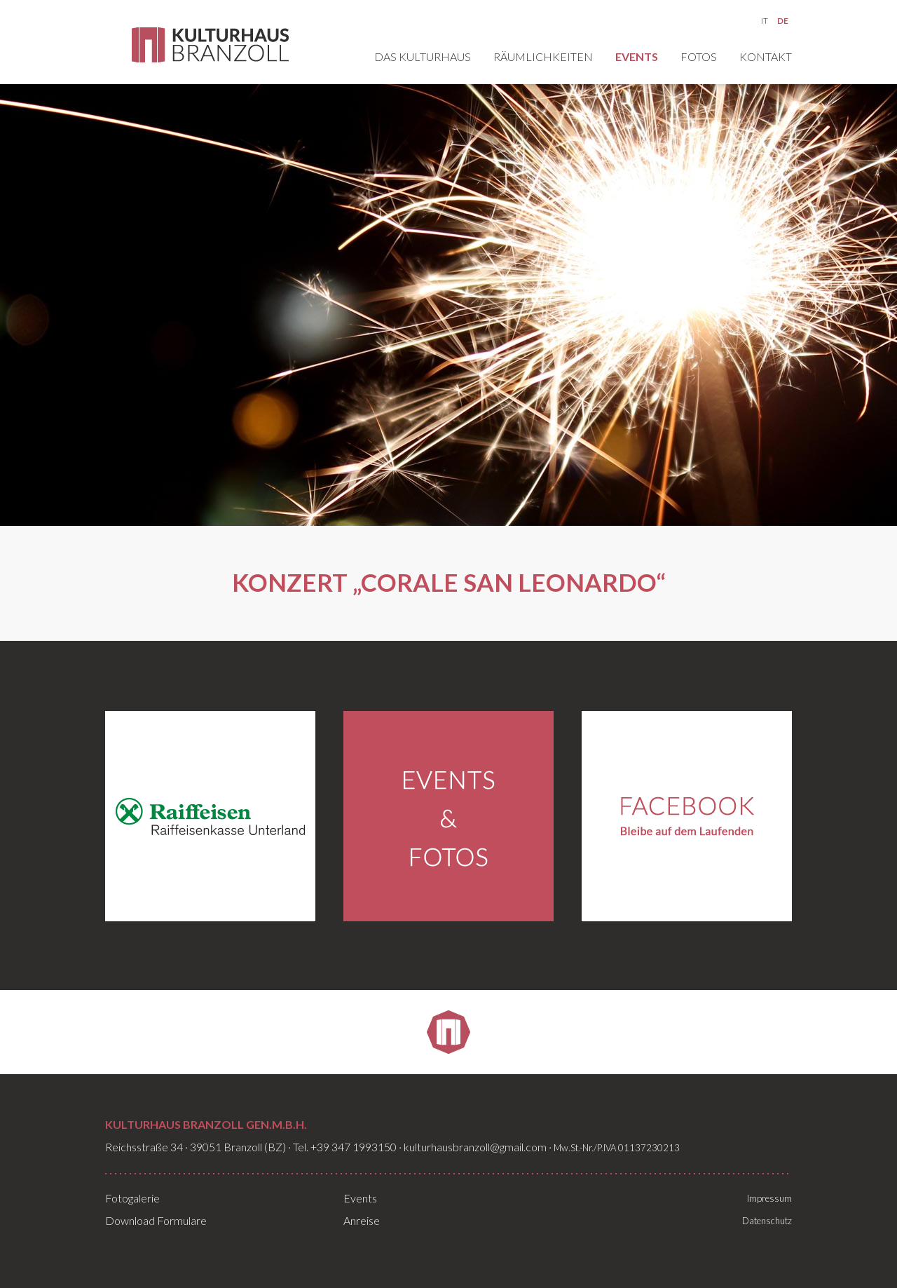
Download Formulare (156, 1220)
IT (764, 20)
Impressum (769, 1198)
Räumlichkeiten (543, 57)
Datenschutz (767, 1220)
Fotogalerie (132, 1198)
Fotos (698, 57)
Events (636, 57)
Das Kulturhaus (422, 57)
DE (782, 20)
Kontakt (765, 57)
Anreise (361, 1220)
